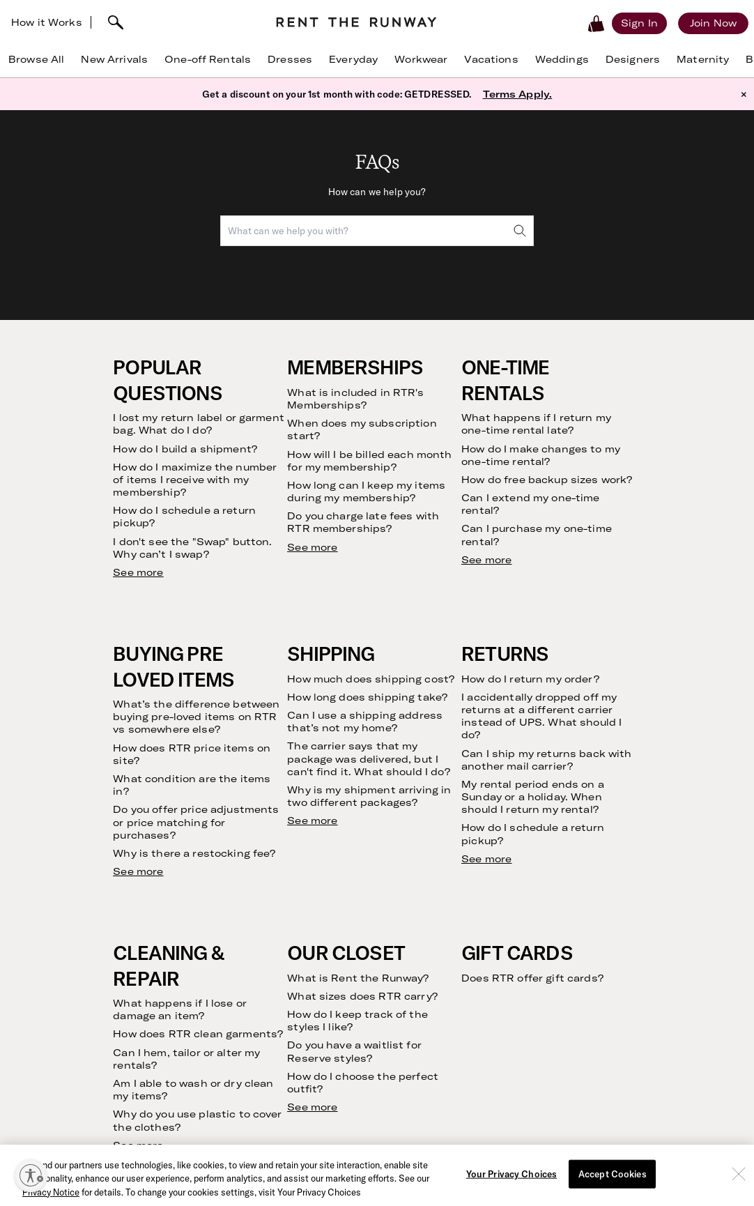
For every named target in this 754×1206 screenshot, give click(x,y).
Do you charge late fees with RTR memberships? (363, 522)
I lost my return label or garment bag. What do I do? (198, 423)
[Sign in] (639, 23)
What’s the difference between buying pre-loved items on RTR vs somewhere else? (196, 716)
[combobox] (377, 230)
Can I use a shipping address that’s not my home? (365, 721)
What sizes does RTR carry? (362, 996)
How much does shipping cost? (370, 679)
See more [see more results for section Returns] (486, 859)
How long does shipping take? (367, 697)
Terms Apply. (518, 94)
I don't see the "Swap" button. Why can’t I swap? (192, 547)
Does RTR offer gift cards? (532, 978)
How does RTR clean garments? (198, 1034)
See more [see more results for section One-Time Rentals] (486, 560)
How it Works (46, 22)
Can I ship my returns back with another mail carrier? (546, 759)
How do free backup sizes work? (546, 479)
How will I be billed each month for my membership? (369, 460)
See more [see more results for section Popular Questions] (138, 572)
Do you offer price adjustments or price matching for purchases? (196, 822)
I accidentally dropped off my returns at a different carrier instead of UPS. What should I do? (541, 716)
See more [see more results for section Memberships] (312, 547)
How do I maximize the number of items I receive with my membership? (195, 479)
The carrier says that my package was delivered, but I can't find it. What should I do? (368, 758)
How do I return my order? (530, 679)
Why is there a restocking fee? (194, 853)
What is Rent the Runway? (358, 978)
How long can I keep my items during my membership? (366, 491)
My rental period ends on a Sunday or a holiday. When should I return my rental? (532, 797)
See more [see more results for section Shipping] (312, 820)
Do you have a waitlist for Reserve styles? (354, 1051)
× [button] (744, 94)
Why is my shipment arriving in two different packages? (369, 796)
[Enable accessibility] (30, 1175)
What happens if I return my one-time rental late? (536, 423)
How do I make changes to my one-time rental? (540, 455)
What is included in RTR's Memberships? (355, 398)
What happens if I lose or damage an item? (180, 1009)
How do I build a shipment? (185, 449)
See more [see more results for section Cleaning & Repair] (138, 1145)
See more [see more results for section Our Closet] (312, 1107)
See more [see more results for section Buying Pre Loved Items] (138, 871)
